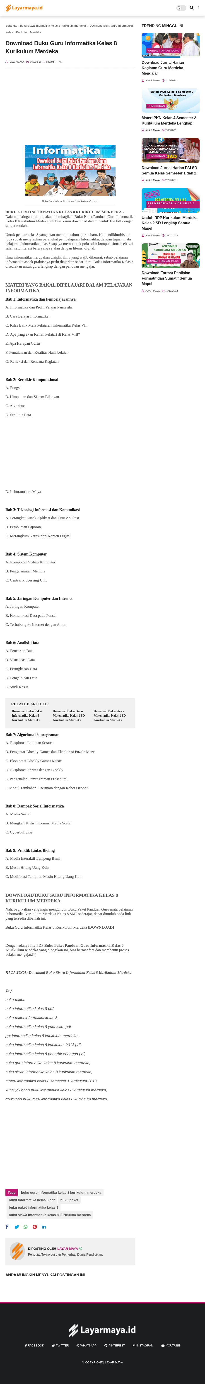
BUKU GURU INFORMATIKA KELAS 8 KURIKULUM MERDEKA (63, 212)
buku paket (69, 1200)
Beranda (11, 25)
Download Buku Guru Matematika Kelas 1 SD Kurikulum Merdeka (69, 716)
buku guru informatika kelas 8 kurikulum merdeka (61, 1192)
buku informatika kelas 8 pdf (32, 1200)
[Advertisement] (70, 108)
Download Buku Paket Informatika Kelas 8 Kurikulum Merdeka (27, 716)
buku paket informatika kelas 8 (33, 1207)
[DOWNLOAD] (101, 927)
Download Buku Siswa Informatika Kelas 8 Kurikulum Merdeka (80, 972)
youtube (173, 1345)
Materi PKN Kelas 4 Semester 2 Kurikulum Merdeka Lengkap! (169, 120)
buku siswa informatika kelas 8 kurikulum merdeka (53, 25)
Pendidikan (156, 106)
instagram (145, 1345)
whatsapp (88, 1345)
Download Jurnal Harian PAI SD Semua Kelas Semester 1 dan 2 (169, 170)
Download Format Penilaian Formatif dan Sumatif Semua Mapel (167, 278)
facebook (36, 1345)
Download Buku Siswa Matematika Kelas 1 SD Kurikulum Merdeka (110, 716)
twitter (62, 1345)
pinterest (117, 1345)
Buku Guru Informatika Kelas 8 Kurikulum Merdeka (70, 201)
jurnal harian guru (163, 50)
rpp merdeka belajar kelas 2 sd (170, 204)
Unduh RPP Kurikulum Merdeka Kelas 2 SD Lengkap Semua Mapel (170, 223)
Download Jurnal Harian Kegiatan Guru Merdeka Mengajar (163, 67)
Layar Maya (114, 1362)
